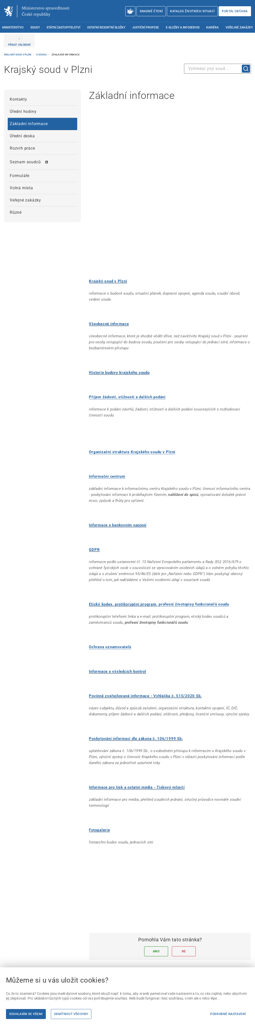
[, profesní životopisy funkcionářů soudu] (192, 563)
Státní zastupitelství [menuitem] (63, 27)
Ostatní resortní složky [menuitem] (106, 27)
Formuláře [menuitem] (19, 175)
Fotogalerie (99, 789)
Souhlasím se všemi (26, 1014)
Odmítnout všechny (71, 1014)
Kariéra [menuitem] (212, 27)
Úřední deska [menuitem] (22, 136)
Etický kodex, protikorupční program (122, 563)
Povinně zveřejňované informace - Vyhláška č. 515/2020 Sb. (145, 655)
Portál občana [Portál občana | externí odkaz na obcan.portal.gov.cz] (235, 11)
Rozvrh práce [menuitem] (22, 148)
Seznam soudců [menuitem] (25, 162)
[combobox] (217, 69)
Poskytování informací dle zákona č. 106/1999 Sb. (136, 698)
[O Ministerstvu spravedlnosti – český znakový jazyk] (130, 11)
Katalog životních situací (192, 11)
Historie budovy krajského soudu (119, 332)
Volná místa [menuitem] (21, 188)
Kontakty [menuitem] (18, 99)
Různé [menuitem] (16, 212)
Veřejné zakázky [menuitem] (239, 27)
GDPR (94, 509)
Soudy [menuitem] (35, 27)
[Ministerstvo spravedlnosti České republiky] (36, 11)
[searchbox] (217, 69)
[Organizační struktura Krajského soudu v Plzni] (132, 411)
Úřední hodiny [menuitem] (23, 111)
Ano (156, 910)
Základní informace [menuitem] (29, 123)
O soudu (41, 54)
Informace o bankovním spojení (117, 484)
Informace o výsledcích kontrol (117, 630)
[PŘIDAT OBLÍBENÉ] (19, 40)
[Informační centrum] (107, 435)
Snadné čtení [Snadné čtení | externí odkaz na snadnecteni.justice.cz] (151, 11)
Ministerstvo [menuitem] (12, 27)
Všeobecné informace (109, 283)
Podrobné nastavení (228, 1014)
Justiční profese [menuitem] (145, 27)
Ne (184, 910)
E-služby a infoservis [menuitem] (182, 27)
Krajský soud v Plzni (18, 54)
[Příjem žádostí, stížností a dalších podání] (127, 356)
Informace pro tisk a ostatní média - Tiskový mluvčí (137, 746)
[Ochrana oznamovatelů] (110, 606)
